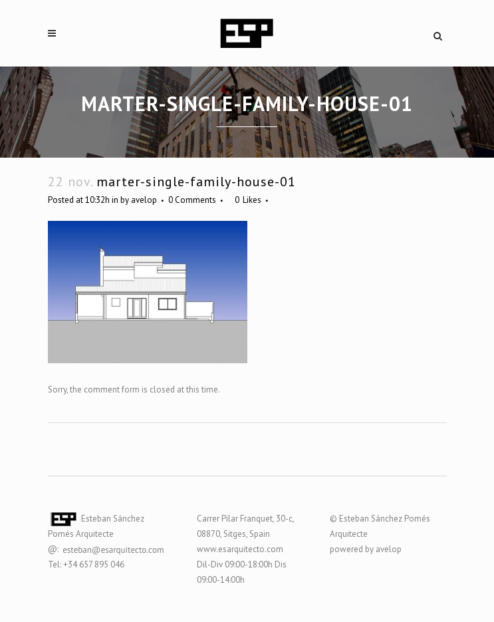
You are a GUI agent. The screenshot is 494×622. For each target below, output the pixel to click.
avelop (144, 200)
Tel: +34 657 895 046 (86, 564)
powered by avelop (366, 549)
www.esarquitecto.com (240, 549)
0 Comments (192, 200)
